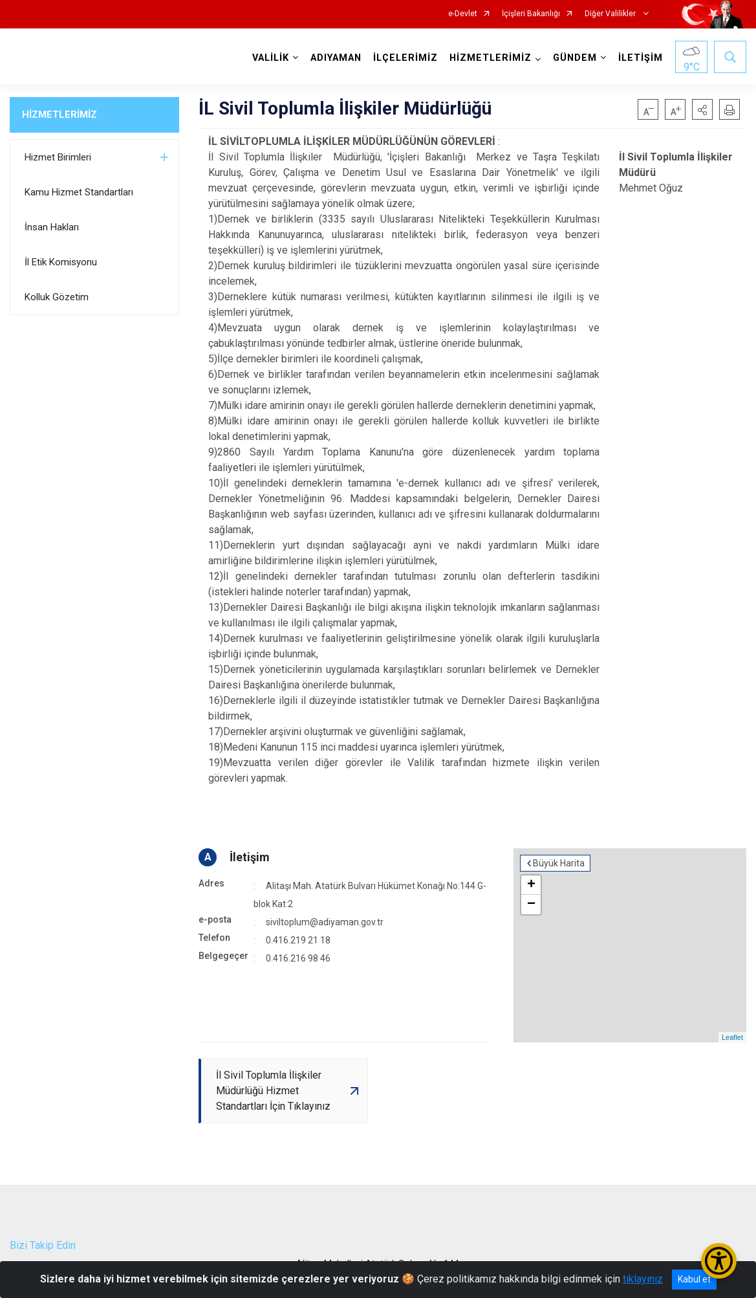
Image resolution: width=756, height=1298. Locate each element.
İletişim (250, 857)
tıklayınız (643, 1279)
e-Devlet (462, 14)
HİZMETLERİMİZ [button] (490, 57)
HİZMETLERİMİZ (59, 114)
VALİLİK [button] (270, 57)
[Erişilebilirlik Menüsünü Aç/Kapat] (719, 1261)
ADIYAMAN (336, 57)
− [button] (531, 904)
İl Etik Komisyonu (61, 262)
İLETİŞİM (640, 57)
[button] (702, 109)
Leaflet (732, 1037)
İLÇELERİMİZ (405, 57)
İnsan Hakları (52, 227)
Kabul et (694, 1279)
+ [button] (531, 885)
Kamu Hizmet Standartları (79, 192)
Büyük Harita (559, 863)
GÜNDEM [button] (575, 57)
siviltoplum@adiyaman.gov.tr (324, 922)
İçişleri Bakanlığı (531, 14)
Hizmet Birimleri (58, 157)
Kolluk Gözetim (57, 297)
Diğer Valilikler (611, 14)
